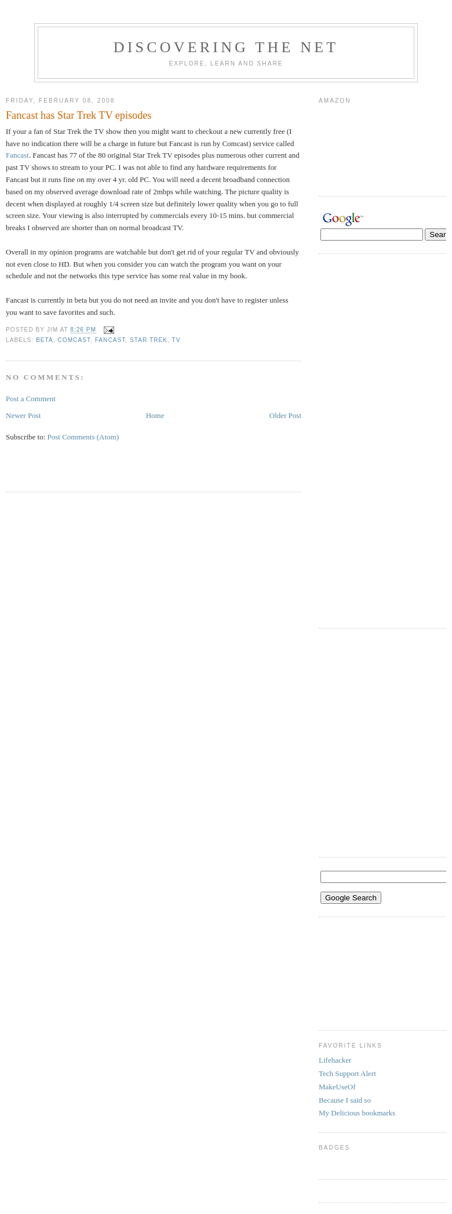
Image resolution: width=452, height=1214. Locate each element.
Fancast (17, 155)
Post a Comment (31, 398)
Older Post (285, 415)
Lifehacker (335, 1060)
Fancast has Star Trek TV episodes (78, 115)
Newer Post (23, 415)
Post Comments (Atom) (83, 436)
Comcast (73, 340)
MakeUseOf (337, 1086)
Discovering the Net (226, 47)
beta (44, 340)
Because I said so (345, 1100)
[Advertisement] (141, 473)
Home (155, 415)
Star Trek (148, 340)
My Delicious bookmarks (357, 1112)
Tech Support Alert (347, 1073)
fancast (110, 340)
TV (176, 340)
